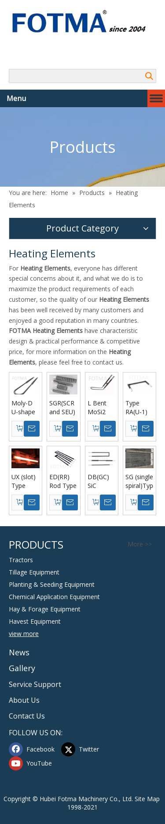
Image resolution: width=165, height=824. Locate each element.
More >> (140, 544)
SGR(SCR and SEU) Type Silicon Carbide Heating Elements (62, 407)
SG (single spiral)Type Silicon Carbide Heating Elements (139, 481)
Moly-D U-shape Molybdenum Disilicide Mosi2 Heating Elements (25, 407)
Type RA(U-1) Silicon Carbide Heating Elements (138, 407)
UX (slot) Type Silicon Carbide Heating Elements (24, 481)
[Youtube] (33, 763)
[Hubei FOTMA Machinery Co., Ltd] (82, 22)
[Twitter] (85, 749)
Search (149, 76)
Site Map (147, 799)
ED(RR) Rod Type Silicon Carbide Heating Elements (63, 481)
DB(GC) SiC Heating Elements (101, 481)
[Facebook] (33, 749)
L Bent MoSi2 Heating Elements (101, 407)
